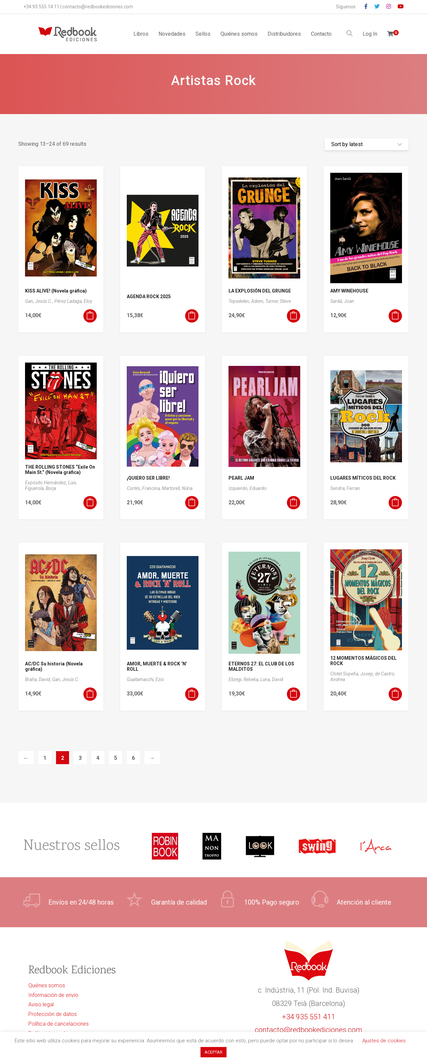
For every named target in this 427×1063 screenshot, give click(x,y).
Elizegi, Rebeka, (244, 679)
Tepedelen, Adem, (247, 301)
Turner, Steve (278, 301)
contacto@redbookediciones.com (97, 6)
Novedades (171, 34)
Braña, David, (38, 679)
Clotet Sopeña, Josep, (352, 673)
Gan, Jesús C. (65, 679)
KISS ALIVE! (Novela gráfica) (56, 291)
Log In (370, 34)
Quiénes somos (239, 34)
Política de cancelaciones (58, 1024)
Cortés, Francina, (144, 488)
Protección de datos (52, 1014)
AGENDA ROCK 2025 (149, 296)
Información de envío (53, 995)
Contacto (321, 34)
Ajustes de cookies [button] (384, 1041)
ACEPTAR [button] (213, 1052)
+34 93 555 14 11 (41, 6)
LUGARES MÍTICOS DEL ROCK (363, 478)
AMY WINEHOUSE (349, 291)
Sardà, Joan (342, 301)
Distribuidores (284, 34)
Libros (140, 34)
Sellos (202, 34)
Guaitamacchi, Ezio (145, 679)
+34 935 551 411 (308, 1017)
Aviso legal (41, 1004)
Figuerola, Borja (40, 488)
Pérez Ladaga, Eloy (73, 301)
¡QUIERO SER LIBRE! (148, 478)
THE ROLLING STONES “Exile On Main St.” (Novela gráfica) (60, 469)
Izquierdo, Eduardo (248, 488)
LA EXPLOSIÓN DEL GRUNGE (260, 291)
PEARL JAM (241, 478)
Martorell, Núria (177, 488)
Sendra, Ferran (345, 488)
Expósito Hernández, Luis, (51, 482)
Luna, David (271, 679)
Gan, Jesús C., (39, 301)
